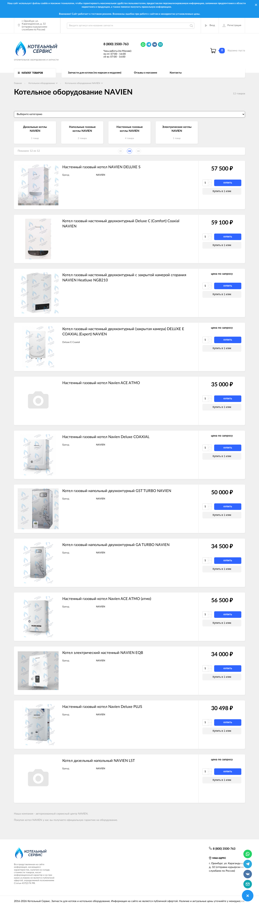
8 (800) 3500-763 (116, 44)
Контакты (176, 72)
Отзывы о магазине (145, 72)
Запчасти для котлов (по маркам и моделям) (94, 72)
